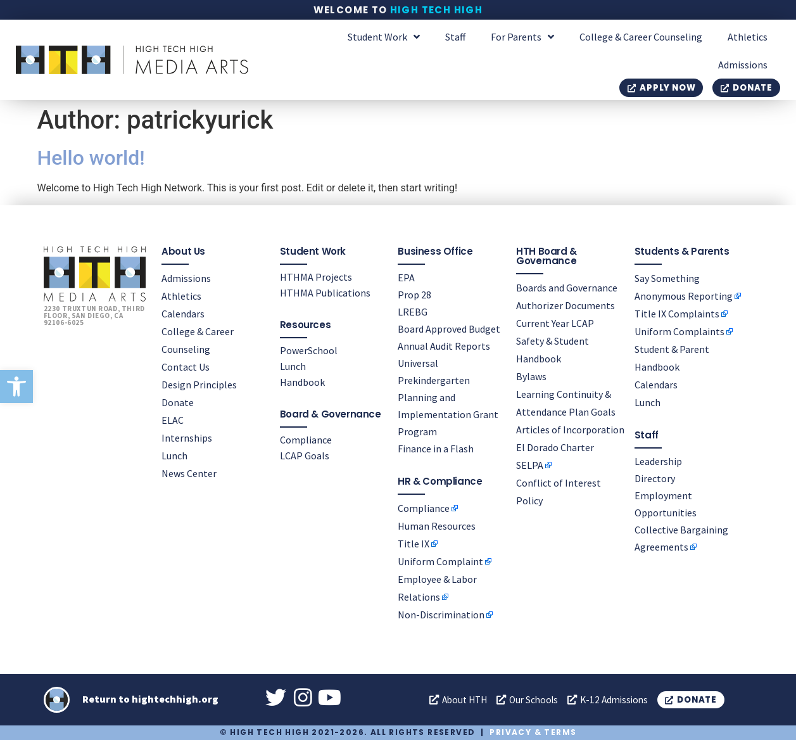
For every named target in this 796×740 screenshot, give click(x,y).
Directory (655, 477)
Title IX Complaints (677, 313)
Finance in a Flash (436, 448)
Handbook (302, 381)
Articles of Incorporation (570, 429)
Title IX (413, 543)
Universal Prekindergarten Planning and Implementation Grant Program (448, 396)
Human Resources (437, 525)
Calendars (183, 313)
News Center (189, 472)
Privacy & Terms (533, 732)
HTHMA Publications (325, 292)
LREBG (412, 311)
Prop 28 (414, 294)
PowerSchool (309, 349)
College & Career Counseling (640, 36)
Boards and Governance (566, 287)
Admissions (743, 64)
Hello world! (91, 158)
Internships (186, 437)
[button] (16, 386)
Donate (177, 401)
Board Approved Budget (449, 328)
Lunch (174, 455)
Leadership (658, 460)
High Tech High (436, 9)
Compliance (306, 439)
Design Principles (199, 384)
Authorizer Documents (565, 304)
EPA (406, 277)
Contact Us (185, 366)
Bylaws (531, 375)
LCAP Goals (304, 455)
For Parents (522, 36)
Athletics (748, 36)
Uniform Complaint (440, 560)
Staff (455, 36)
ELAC (172, 419)
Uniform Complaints (679, 330)
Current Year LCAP (555, 322)
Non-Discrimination (441, 614)
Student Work (384, 36)
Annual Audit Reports (444, 345)
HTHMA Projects (316, 276)
